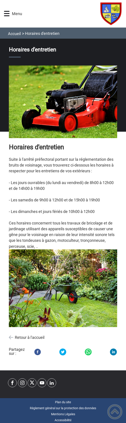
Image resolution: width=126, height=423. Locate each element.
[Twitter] (63, 351)
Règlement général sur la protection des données (63, 408)
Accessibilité (63, 420)
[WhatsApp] (88, 351)
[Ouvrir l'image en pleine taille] (63, 102)
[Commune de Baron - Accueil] (71, 14)
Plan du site (63, 402)
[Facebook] (37, 352)
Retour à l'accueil (29, 337)
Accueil (14, 33)
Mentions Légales (63, 414)
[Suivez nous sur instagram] (22, 382)
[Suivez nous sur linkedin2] (51, 382)
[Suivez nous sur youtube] (42, 382)
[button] (7, 13)
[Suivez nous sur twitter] (32, 382)
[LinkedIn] (113, 351)
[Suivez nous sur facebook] (12, 382)
